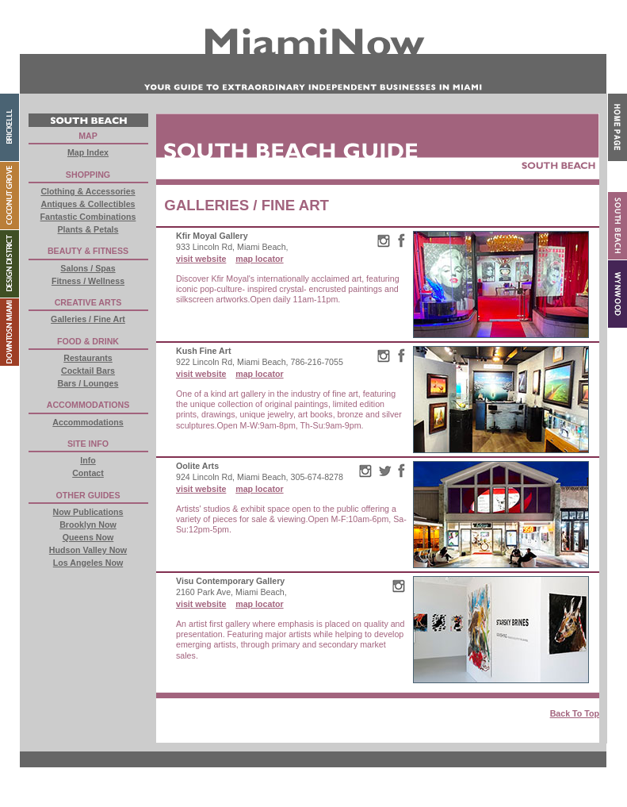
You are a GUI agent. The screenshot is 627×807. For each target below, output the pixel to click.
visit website (201, 258)
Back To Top (574, 713)
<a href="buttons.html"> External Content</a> (88, 351)
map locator (259, 258)
